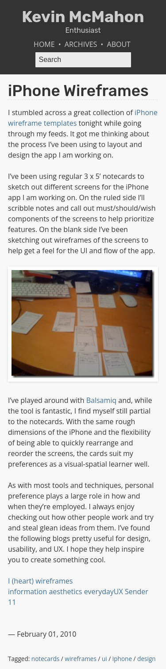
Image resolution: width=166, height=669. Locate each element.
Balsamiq (101, 400)
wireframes (81, 658)
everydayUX (103, 591)
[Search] (83, 59)
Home (44, 44)
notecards (45, 658)
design (146, 658)
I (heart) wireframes (40, 581)
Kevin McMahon (83, 16)
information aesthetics (45, 591)
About (119, 44)
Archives (81, 44)
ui (104, 658)
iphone (122, 658)
